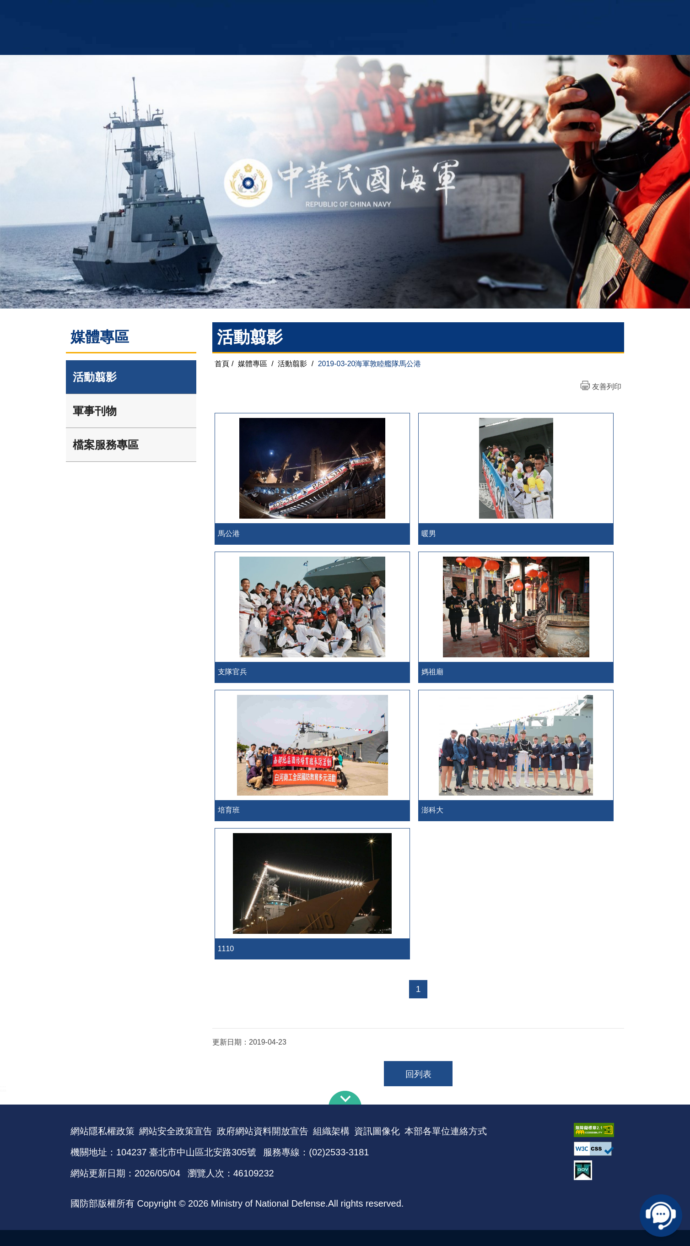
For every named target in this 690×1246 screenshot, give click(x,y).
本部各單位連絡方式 (445, 1147)
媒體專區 (252, 364)
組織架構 (331, 1147)
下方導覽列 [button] (345, 1114)
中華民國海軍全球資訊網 (210, 12)
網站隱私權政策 (102, 1147)
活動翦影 (95, 377)
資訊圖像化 (377, 1147)
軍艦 (515, 12)
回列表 (418, 1090)
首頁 (222, 364)
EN (364, 12)
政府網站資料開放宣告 (262, 1147)
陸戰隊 (567, 12)
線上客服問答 (662, 1214)
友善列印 (606, 386)
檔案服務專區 (106, 445)
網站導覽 (341, 12)
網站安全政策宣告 (175, 1147)
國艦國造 (539, 12)
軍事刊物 (95, 411)
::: (3, 1104)
